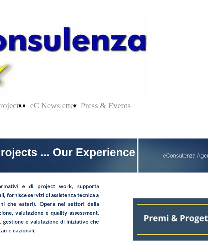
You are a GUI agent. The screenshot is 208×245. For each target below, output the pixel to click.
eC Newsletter (53, 105)
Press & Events (106, 105)
